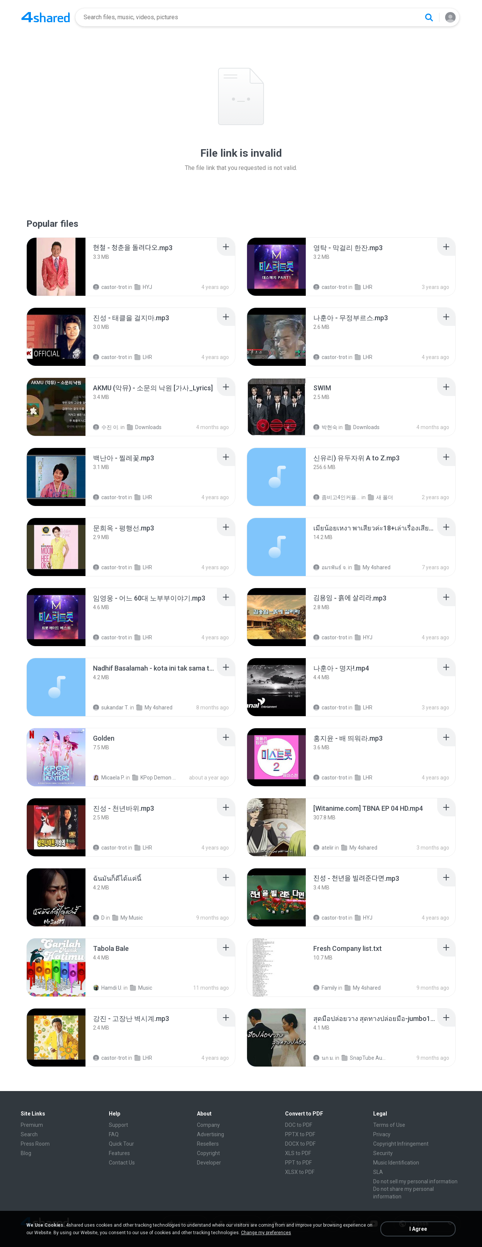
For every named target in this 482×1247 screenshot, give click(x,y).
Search (29, 1134)
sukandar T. (111, 707)
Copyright (208, 1153)
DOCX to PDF (300, 1144)
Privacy (381, 1134)
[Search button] (429, 17)
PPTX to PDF (300, 1134)
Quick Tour (121, 1144)
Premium (32, 1125)
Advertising (210, 1134)
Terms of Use (389, 1125)
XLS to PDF (298, 1153)
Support (118, 1125)
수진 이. (106, 427)
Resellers (208, 1144)
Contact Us (122, 1163)
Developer (209, 1163)
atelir (323, 848)
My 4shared (372, 567)
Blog (26, 1153)
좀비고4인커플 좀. (336, 497)
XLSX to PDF (299, 1172)
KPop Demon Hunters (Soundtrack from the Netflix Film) (155, 778)
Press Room (35, 1144)
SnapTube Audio (365, 1058)
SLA (378, 1172)
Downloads (144, 427)
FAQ (114, 1134)
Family (325, 988)
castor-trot (110, 287)
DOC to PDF (298, 1125)
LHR (363, 287)
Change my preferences (266, 1232)
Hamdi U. (107, 988)
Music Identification (396, 1163)
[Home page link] (45, 17)
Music (141, 988)
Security (383, 1153)
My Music (127, 918)
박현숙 (325, 427)
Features (119, 1153)
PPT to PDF (298, 1163)
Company (208, 1125)
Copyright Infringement (401, 1144)
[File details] (56, 267)
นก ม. (323, 1058)
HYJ (143, 287)
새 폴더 (380, 497)
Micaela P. (109, 778)
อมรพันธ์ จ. (330, 567)
